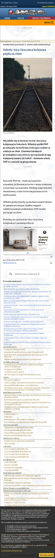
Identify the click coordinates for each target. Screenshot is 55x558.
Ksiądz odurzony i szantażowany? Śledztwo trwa (22, 314)
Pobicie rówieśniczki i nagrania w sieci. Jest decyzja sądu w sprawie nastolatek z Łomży (26, 318)
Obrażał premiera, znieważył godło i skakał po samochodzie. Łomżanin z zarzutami (26, 408)
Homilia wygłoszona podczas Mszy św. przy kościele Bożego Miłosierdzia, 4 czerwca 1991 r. (26, 499)
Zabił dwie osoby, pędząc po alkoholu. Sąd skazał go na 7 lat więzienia (25, 356)
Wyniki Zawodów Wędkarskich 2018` (18, 435)
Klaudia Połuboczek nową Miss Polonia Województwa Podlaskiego (24, 334)
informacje (17, 41)
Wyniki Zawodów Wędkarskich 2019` (18, 430)
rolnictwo (7, 446)
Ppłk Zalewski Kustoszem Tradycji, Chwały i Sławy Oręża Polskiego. (25, 479)
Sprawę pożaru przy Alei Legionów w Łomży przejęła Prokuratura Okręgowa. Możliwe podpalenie (23, 330)
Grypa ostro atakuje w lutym (14, 349)
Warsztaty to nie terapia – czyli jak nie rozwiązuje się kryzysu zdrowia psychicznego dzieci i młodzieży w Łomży (27, 389)
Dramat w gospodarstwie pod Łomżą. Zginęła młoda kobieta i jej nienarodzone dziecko (27, 403)
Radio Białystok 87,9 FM (31, 41)
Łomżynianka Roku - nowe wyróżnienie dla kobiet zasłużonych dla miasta (27, 306)
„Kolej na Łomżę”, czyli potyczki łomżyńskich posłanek (24, 383)
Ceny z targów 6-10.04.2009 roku (16, 449)
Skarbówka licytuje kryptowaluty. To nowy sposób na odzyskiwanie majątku (24, 311)
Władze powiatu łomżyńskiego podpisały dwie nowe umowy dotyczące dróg (26, 302)
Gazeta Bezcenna (10, 347)
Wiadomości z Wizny (11, 438)
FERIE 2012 (8, 417)
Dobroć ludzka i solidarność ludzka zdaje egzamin (22, 476)
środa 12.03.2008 (10, 462)
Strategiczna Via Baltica (13, 369)
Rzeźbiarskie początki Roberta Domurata (19, 441)
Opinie (6, 377)
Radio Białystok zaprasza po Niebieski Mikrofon (22, 400)
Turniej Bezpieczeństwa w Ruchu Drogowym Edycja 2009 (25, 422)
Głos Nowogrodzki (10, 425)
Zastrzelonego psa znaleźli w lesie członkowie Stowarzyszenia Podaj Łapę (27, 343)
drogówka (7, 412)
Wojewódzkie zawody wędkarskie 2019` (19, 433)
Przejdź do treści (9, 2)
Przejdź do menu (46, 2)
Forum (7, 18)
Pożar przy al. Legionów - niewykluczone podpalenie (23, 321)
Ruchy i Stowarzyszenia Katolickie (16, 488)
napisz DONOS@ (48, 6)
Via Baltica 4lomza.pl (11, 362)
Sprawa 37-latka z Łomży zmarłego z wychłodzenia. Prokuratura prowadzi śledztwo (27, 396)
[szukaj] (27, 274)
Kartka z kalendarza (41, 18)
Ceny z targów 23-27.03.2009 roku (16, 454)
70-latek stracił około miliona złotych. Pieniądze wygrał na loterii (25, 339)
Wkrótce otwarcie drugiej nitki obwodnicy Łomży (22, 374)
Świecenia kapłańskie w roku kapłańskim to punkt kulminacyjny (27, 485)
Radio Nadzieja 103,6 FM (12, 473)
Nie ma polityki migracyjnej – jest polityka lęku (21, 385)
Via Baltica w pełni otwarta (14, 372)
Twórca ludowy (9, 443)
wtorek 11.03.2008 (10, 465)
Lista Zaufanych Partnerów (11, 550)
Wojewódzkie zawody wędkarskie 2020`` (19, 427)
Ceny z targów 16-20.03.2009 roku (16, 457)
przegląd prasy (9, 460)
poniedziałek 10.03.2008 (13, 467)
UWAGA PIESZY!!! (11, 414)
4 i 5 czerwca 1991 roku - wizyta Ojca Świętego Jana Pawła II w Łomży (26, 494)
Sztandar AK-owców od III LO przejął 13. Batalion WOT (24, 352)
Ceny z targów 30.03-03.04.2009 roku (17, 452)
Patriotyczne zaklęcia (12, 380)
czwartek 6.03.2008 (11, 470)
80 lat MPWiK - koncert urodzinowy (17, 483)
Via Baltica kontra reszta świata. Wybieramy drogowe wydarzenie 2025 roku (24, 366)
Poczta (21, 18)
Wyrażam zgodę (46, 555)
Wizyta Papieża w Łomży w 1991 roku (17, 491)
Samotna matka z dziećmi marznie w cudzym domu (22, 359)
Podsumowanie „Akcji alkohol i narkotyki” (19, 419)
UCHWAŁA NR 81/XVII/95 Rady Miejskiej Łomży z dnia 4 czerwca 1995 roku (28, 506)
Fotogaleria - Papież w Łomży (14, 503)
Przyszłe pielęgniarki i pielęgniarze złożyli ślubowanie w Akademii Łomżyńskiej (25, 325)
